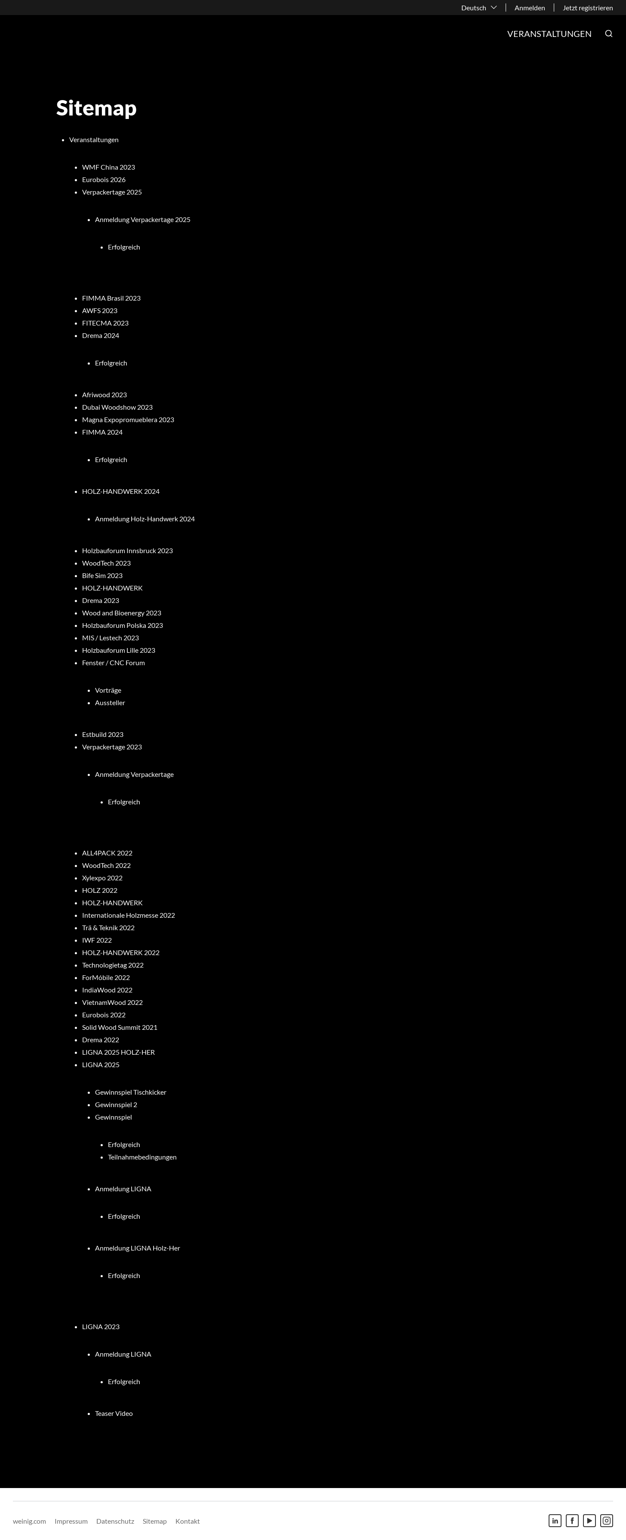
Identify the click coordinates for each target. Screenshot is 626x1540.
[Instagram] (606, 1520)
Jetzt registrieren (588, 7)
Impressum (71, 1521)
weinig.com (29, 1521)
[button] (609, 33)
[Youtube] (589, 1520)
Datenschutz (115, 1521)
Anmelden (530, 7)
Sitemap (155, 1521)
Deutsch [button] (473, 7)
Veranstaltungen (549, 33)
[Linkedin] (555, 1520)
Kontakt (187, 1521)
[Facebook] (572, 1520)
